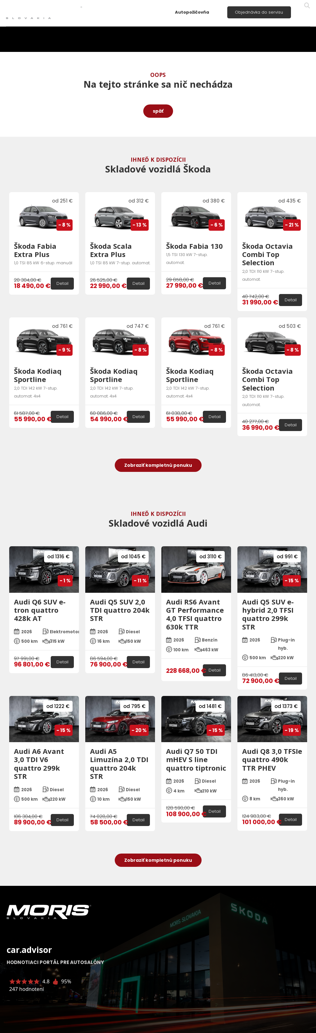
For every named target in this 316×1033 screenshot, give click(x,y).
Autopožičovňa (192, 12)
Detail (62, 283)
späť (158, 111)
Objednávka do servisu (259, 12)
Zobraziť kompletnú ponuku (158, 465)
